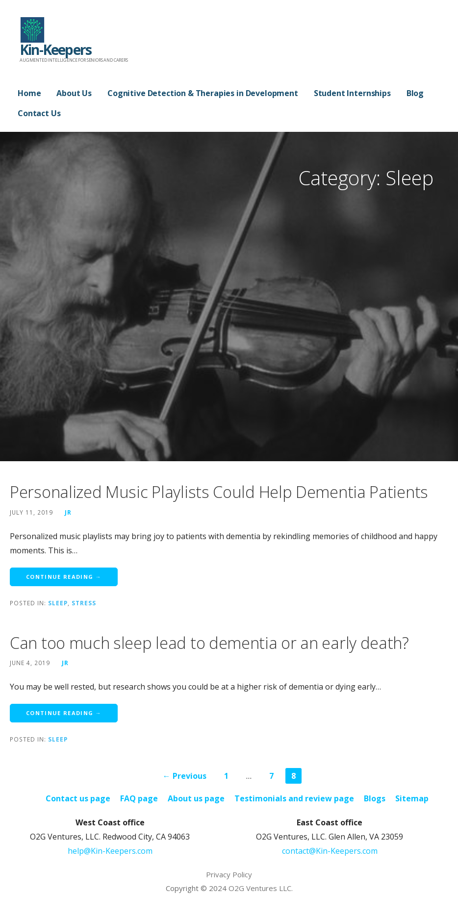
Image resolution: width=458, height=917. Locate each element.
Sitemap (412, 798)
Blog (415, 93)
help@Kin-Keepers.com (110, 850)
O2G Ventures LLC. (261, 888)
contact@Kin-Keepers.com (330, 850)
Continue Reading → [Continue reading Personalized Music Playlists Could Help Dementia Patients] (64, 576)
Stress (84, 603)
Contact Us (39, 113)
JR (68, 512)
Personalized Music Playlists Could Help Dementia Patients (219, 492)
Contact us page (78, 798)
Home (29, 93)
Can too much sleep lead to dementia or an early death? (209, 643)
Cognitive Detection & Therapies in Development (202, 93)
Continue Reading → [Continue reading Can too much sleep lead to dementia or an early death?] (64, 713)
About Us (74, 93)
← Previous (184, 775)
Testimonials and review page (294, 798)
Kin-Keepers (55, 49)
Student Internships (352, 93)
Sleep (58, 603)
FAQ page (139, 798)
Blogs (374, 798)
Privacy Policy (229, 874)
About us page (196, 798)
